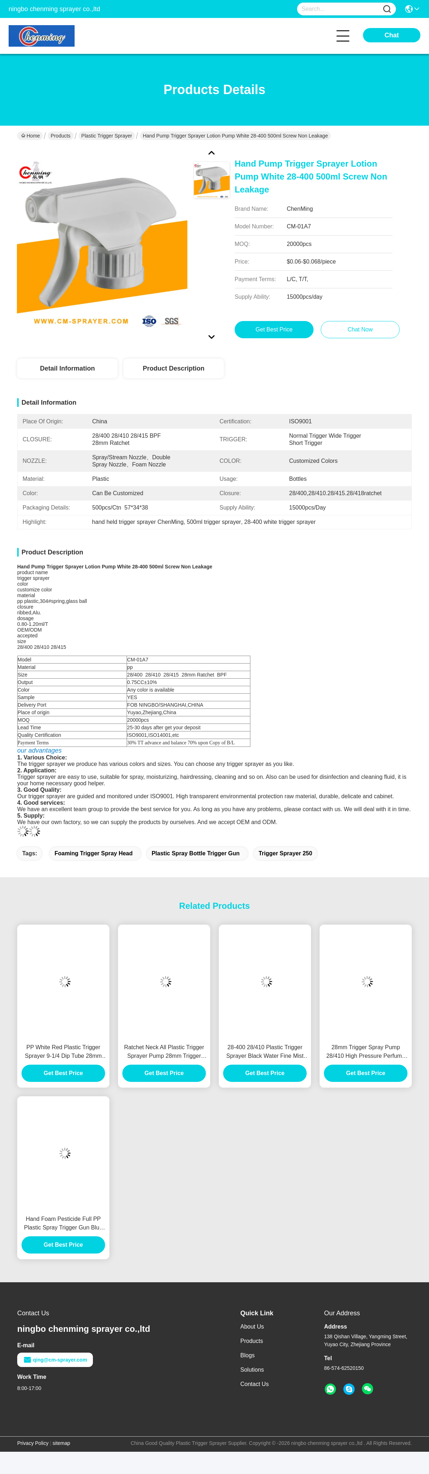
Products (60, 136)
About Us (252, 1327)
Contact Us (254, 1384)
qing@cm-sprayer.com (55, 1360)
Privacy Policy (32, 1443)
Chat (392, 35)
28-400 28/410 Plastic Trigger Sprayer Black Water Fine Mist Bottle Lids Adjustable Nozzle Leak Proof (264, 1052)
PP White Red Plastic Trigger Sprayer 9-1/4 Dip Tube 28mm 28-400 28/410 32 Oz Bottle (63, 1052)
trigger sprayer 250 (285, 853)
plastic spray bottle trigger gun (196, 853)
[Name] (387, 9)
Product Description (173, 368)
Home (30, 136)
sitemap (61, 1443)
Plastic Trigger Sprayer (106, 136)
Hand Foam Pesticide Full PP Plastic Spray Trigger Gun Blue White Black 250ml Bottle (63, 1224)
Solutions (252, 1370)
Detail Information (67, 368)
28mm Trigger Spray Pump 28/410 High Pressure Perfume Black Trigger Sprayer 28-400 (365, 1052)
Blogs (247, 1355)
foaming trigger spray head (94, 853)
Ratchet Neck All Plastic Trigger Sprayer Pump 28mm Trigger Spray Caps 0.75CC (164, 1052)
